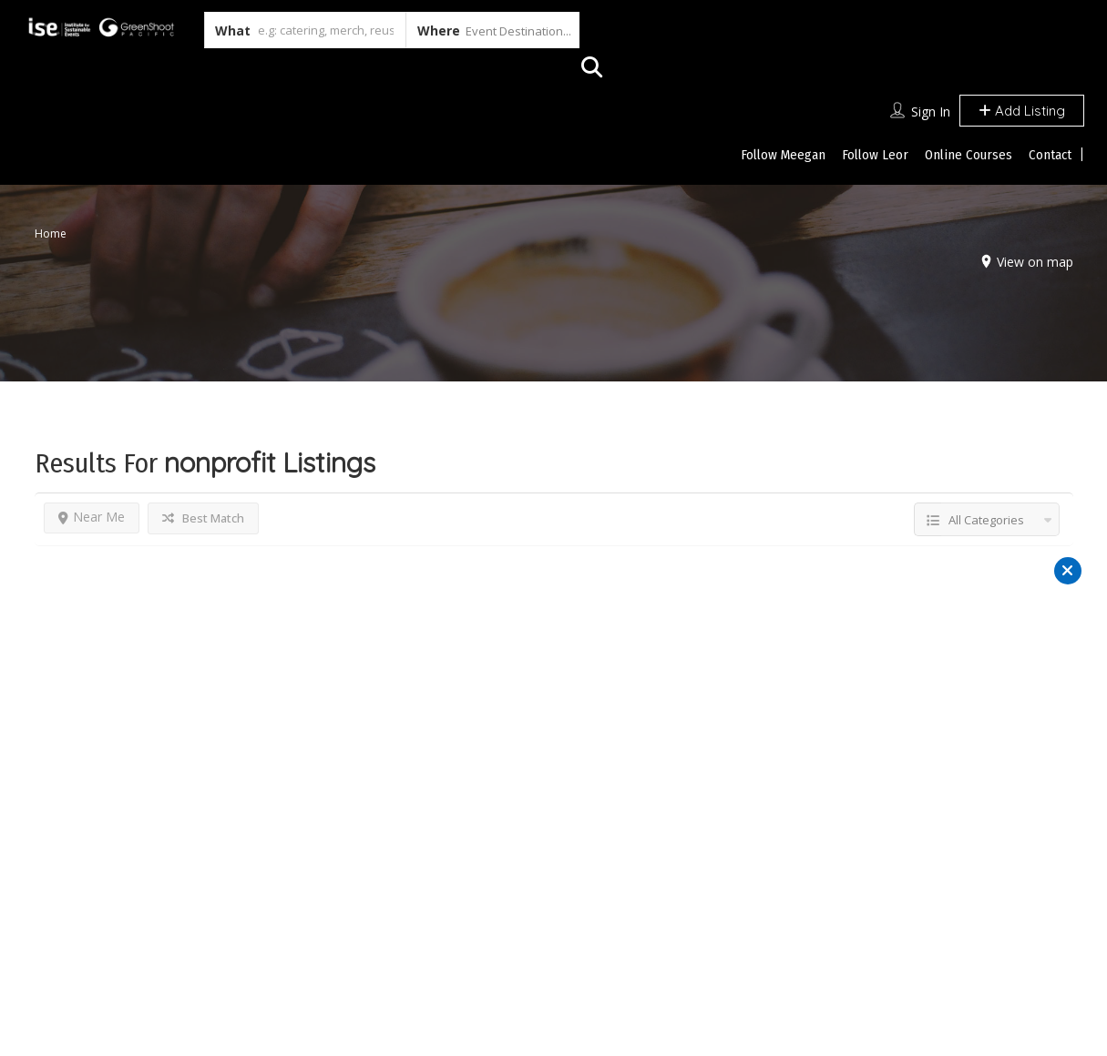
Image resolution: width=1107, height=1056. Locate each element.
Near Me (91, 516)
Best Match (203, 518)
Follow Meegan (783, 155)
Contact (1050, 155)
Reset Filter (553, 772)
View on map (1030, 261)
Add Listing (1022, 110)
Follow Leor (875, 155)
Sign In (930, 111)
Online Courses (968, 155)
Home (51, 233)
